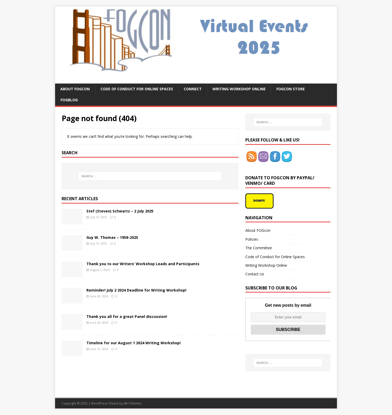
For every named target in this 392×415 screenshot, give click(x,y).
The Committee (258, 247)
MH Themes (132, 403)
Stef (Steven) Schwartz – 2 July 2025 (119, 211)
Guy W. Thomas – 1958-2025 (112, 237)
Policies (251, 239)
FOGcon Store (290, 88)
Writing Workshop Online (239, 88)
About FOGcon (75, 88)
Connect (193, 88)
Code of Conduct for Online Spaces (136, 88)
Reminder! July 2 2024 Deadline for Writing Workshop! (136, 290)
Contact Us (254, 273)
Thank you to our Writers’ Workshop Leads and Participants (142, 263)
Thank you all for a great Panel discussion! (126, 316)
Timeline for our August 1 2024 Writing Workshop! (133, 342)
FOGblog (69, 99)
